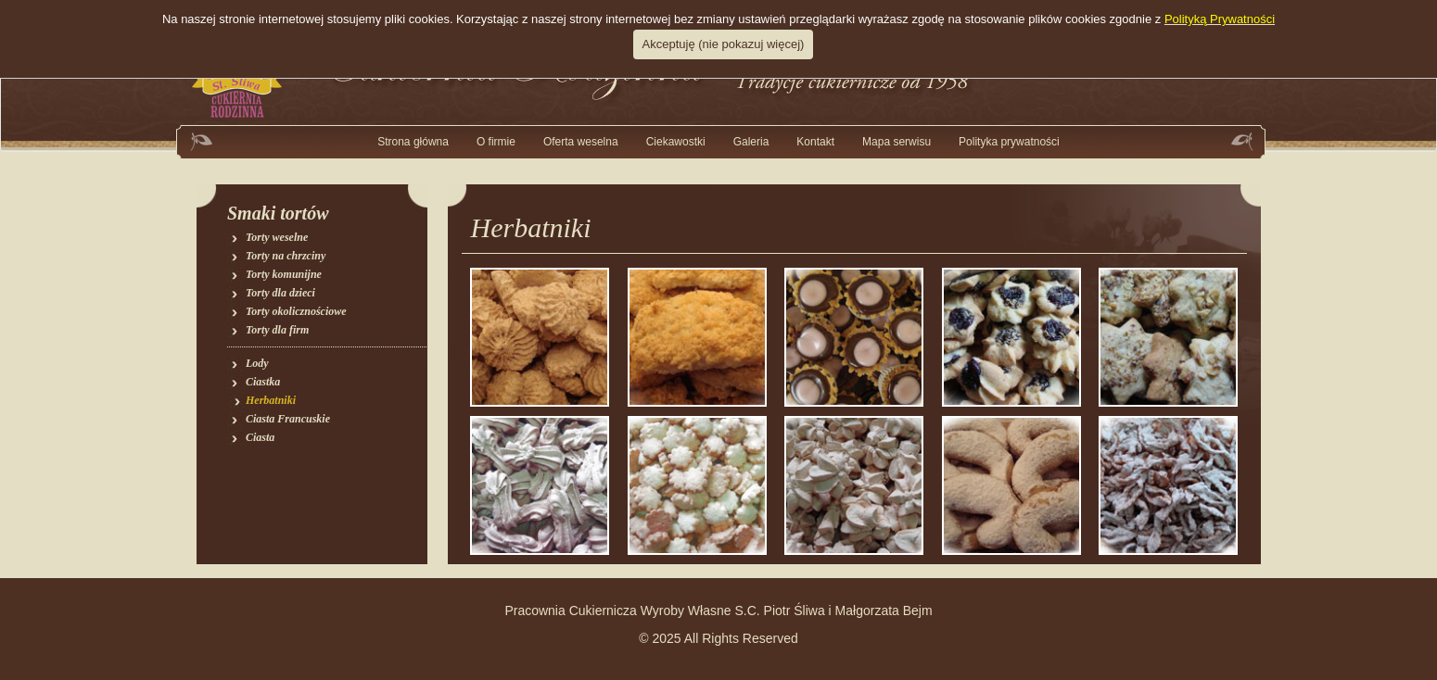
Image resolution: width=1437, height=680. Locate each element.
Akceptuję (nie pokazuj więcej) (723, 44)
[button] (751, 142)
